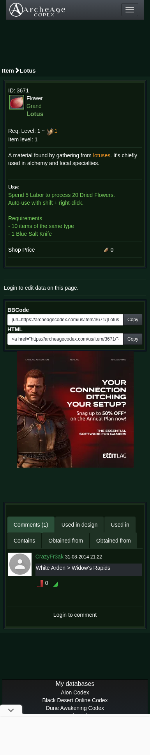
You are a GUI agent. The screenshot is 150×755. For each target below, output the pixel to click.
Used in (120, 525)
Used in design (80, 525)
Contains (24, 541)
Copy (132, 319)
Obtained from (65, 541)
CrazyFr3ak (49, 556)
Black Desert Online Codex (75, 700)
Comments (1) (31, 525)
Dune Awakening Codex (75, 708)
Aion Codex (75, 692)
